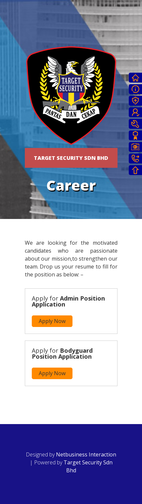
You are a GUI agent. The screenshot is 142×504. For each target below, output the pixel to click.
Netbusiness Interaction (86, 454)
